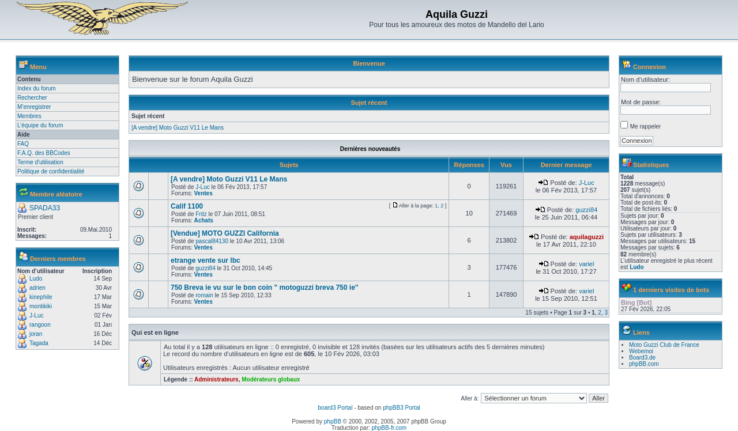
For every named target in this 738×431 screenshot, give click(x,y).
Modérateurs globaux (271, 379)
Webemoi (641, 351)
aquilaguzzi (587, 236)
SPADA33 (44, 208)
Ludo (35, 278)
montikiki (40, 306)
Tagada (38, 343)
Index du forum (36, 88)
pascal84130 (211, 241)
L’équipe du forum (40, 125)
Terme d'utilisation (40, 162)
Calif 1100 (187, 206)
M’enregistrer (34, 107)
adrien (37, 288)
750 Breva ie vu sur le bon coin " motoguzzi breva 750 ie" (265, 287)
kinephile (40, 297)
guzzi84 (586, 209)
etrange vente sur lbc (205, 260)
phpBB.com (644, 364)
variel (586, 263)
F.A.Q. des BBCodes (43, 153)
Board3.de (642, 357)
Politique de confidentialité (50, 171)
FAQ (23, 144)
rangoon (40, 325)
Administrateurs (216, 379)
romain (204, 295)
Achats (203, 220)
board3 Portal (335, 407)
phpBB (332, 421)
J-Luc (36, 315)
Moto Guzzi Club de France (664, 345)
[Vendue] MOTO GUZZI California (225, 233)
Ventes (203, 193)
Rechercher (32, 97)
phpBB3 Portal (401, 407)
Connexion (649, 66)
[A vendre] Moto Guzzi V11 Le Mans (177, 127)
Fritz (200, 214)
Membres (29, 116)
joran (35, 334)
